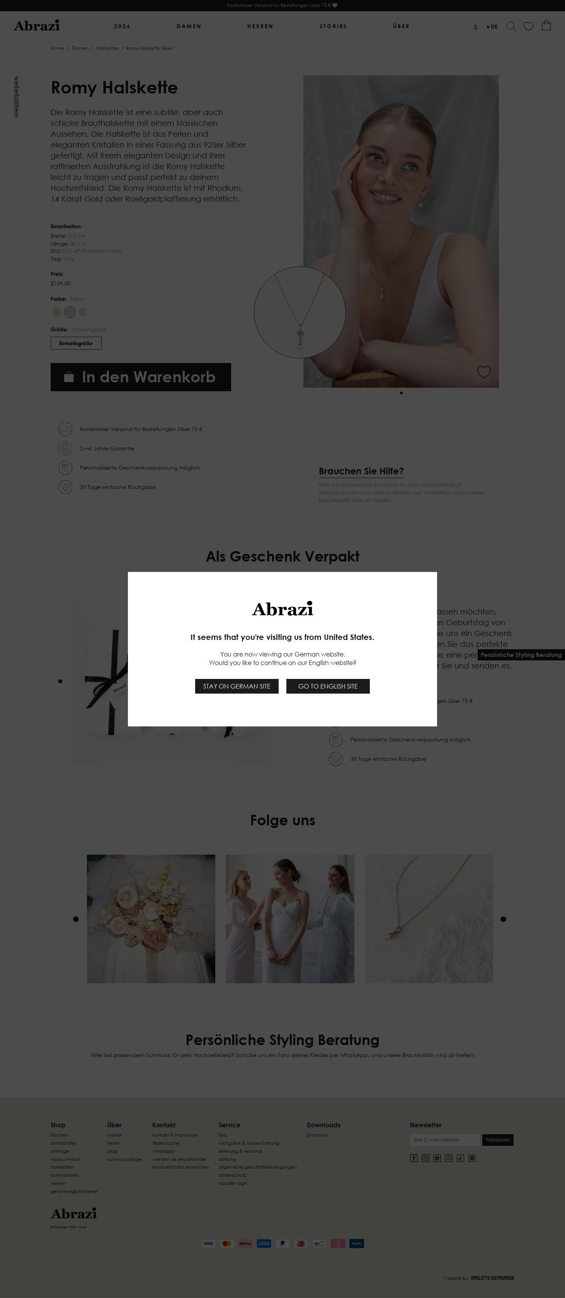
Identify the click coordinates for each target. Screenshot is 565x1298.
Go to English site (328, 686)
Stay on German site (237, 686)
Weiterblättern (16, 97)
